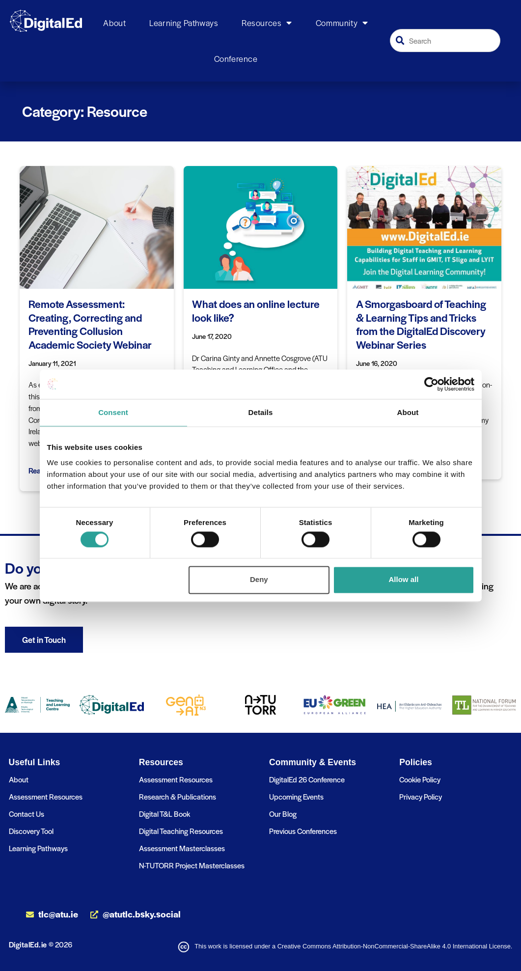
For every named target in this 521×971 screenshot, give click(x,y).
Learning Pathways (183, 22)
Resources (267, 23)
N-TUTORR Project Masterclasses (192, 865)
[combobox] (445, 40)
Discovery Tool (31, 831)
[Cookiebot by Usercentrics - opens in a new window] (431, 384)
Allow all (404, 580)
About (114, 22)
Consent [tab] (113, 412)
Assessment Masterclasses (182, 848)
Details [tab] (260, 412)
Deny (259, 580)
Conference (236, 58)
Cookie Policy (419, 779)
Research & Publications (177, 796)
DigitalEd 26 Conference (307, 779)
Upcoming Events (296, 796)
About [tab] (408, 412)
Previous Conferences (303, 831)
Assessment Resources (45, 796)
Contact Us (26, 813)
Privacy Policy (420, 796)
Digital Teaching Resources (181, 831)
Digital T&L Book (164, 813)
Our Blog (283, 813)
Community (342, 23)
